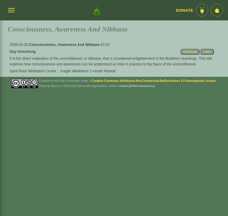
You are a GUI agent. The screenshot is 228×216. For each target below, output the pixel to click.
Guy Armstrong (23, 52)
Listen (207, 51)
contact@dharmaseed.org (136, 86)
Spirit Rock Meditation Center (33, 71)
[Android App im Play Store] (202, 10)
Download (189, 51)
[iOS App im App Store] (217, 10)
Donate (184, 10)
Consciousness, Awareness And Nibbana (64, 45)
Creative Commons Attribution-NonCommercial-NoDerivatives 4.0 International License (154, 80)
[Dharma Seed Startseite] (97, 10)
